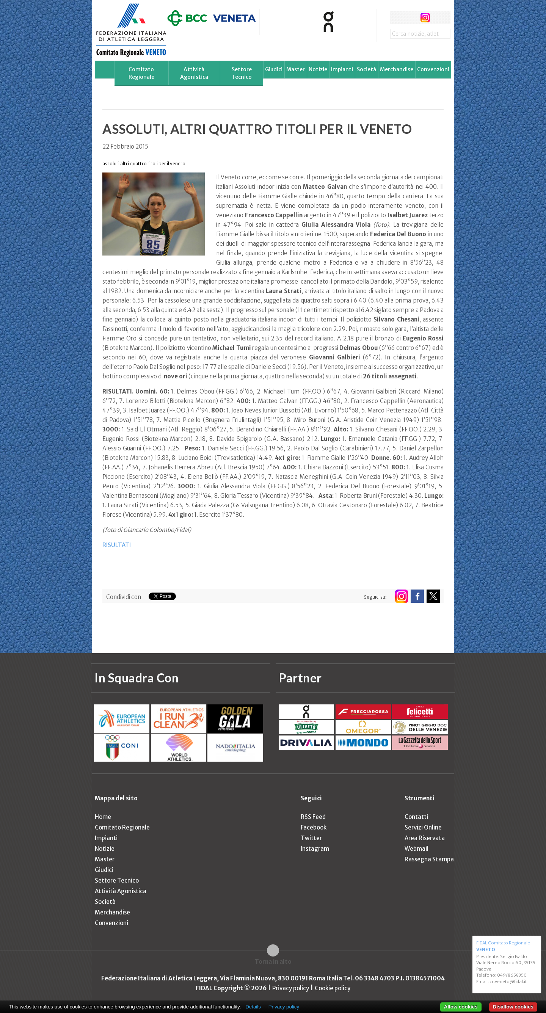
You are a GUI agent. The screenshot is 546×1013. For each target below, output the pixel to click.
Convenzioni (433, 69)
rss (439, 17)
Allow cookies (461, 1007)
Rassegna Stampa (429, 859)
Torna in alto (273, 961)
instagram (425, 17)
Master (295, 69)
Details (253, 1007)
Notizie (318, 69)
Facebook (313, 827)
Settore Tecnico (242, 73)
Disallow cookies (513, 1007)
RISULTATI (116, 545)
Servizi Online (423, 827)
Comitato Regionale (141, 73)
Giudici (273, 69)
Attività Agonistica (194, 73)
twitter (411, 17)
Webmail (416, 848)
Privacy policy (290, 988)
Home (103, 816)
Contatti (416, 816)
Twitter (311, 838)
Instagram (315, 848)
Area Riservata (425, 838)
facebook (397, 17)
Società (366, 69)
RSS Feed (313, 816)
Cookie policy (332, 988)
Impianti (342, 69)
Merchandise (396, 69)
